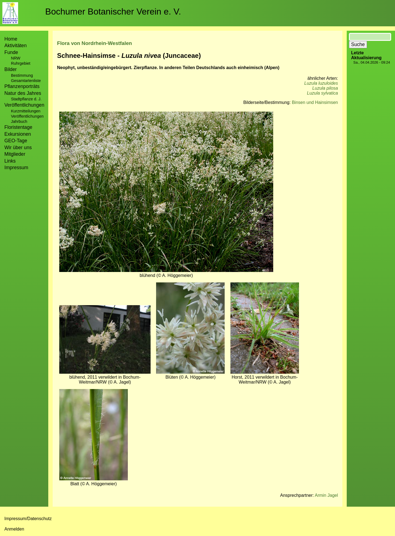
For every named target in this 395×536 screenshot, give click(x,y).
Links (10, 161)
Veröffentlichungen (27, 116)
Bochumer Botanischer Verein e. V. (113, 11)
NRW (15, 58)
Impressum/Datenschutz (28, 518)
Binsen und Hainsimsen (315, 102)
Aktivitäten (15, 45)
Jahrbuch (19, 121)
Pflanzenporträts (22, 86)
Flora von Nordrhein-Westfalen (94, 43)
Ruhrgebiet (20, 63)
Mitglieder (14, 154)
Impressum (16, 167)
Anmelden (14, 529)
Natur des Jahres (22, 93)
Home (10, 39)
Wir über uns (18, 147)
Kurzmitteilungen (25, 111)
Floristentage (18, 127)
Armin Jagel (326, 495)
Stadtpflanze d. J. (26, 99)
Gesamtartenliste (26, 80)
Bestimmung (22, 75)
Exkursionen (17, 134)
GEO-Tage (15, 140)
